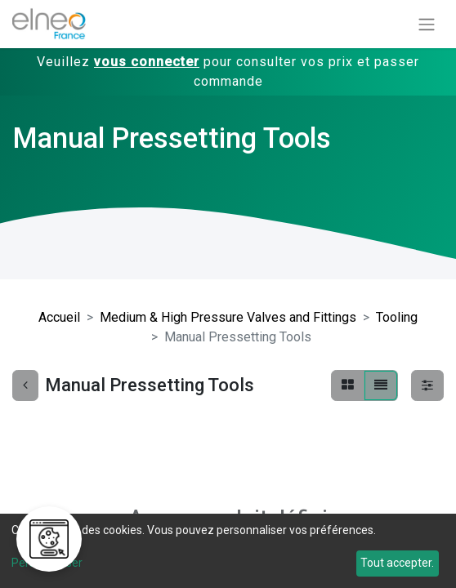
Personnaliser (47, 562)
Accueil (59, 317)
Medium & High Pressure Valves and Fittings (228, 317)
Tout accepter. (397, 562)
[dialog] (228, 551)
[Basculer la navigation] (426, 24)
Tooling (397, 317)
